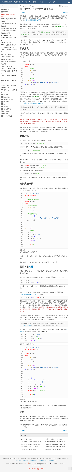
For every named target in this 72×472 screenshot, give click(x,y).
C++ (3, 5)
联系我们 (25, 460)
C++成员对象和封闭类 (10, 49)
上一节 (22, 12)
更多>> (55, 2)
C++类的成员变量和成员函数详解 (30, 444)
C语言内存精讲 (27, 325)
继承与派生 (6, 97)
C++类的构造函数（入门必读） (30, 446)
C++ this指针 (7, 54)
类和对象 (5, 11)
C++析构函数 (7, 42)
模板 (4, 104)
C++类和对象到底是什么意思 (32, 20)
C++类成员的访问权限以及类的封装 (33, 103)
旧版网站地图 (42, 460)
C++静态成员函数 (9, 59)
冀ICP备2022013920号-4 (41, 463)
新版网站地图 (33, 460)
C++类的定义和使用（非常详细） (54, 439)
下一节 (65, 12)
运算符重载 (6, 102)
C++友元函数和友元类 (10, 68)
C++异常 (5, 106)
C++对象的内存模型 (9, 28)
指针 (31, 266)
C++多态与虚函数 (8, 99)
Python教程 (32, 2)
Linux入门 (48, 2)
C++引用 (5, 94)
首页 (22, 6)
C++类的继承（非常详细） (28, 449)
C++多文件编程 (7, 116)
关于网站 (18, 460)
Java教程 (40, 2)
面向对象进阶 (7, 109)
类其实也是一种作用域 (10, 71)
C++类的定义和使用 (26, 439)
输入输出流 (6, 111)
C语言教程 (17, 2)
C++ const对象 (8, 66)
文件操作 (5, 113)
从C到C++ (6, 9)
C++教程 (24, 2)
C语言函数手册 (52, 460)
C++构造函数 (7, 35)
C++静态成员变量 (9, 56)
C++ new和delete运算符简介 (29, 294)
